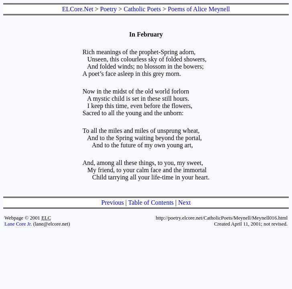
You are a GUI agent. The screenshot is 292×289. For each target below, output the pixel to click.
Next (184, 202)
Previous (112, 202)
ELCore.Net (77, 9)
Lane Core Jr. (18, 224)
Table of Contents (151, 202)
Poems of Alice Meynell (199, 9)
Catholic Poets (142, 9)
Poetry (108, 9)
